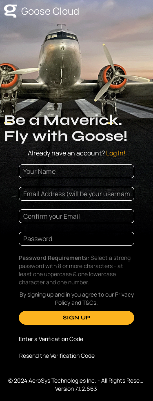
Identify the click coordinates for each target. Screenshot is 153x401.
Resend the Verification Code (57, 355)
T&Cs (89, 302)
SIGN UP (76, 317)
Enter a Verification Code (51, 339)
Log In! (77, 152)
